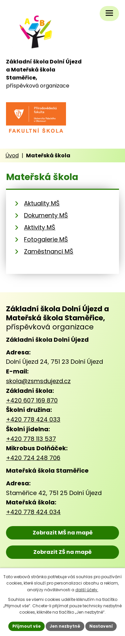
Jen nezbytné (65, 626)
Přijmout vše (26, 626)
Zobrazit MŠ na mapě (63, 532)
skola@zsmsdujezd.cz (38, 381)
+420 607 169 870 (32, 400)
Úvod (12, 155)
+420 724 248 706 (33, 458)
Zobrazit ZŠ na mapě (62, 552)
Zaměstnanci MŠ (48, 251)
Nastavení (101, 626)
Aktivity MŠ (39, 227)
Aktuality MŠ (42, 203)
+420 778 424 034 (33, 512)
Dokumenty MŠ (46, 215)
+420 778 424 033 (33, 419)
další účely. (86, 590)
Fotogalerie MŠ (46, 239)
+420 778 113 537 (31, 439)
